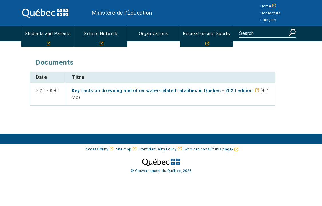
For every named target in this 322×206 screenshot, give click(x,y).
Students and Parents (48, 33)
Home (265, 6)
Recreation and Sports (206, 33)
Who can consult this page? (211, 149)
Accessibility (96, 149)
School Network (101, 33)
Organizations (153, 33)
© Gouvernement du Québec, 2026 (161, 171)
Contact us (270, 13)
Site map (124, 149)
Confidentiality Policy (158, 149)
